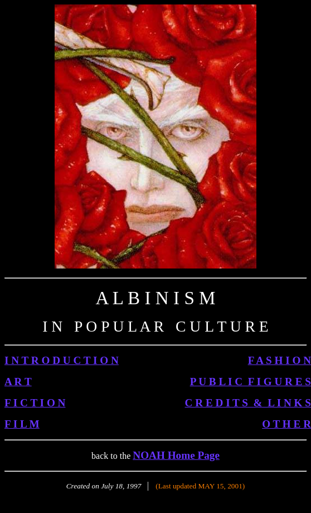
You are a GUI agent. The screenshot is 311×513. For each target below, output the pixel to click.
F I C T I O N (34, 403)
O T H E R (286, 424)
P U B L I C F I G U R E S (250, 381)
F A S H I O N (279, 360)
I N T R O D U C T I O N (61, 360)
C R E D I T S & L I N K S (248, 403)
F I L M (22, 424)
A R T (18, 381)
